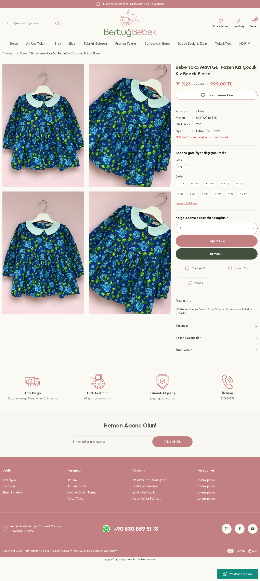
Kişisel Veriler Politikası (146, 517)
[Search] (32, 23)
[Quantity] (217, 246)
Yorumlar (182, 344)
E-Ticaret (121, 578)
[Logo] (129, 23)
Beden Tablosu (186, 221)
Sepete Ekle (217, 259)
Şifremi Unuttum (13, 511)
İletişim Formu (76, 505)
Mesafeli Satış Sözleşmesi (149, 498)
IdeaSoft (109, 578)
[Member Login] (239, 23)
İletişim (72, 498)
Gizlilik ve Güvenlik (144, 505)
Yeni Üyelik (9, 498)
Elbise (200, 111)
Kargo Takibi (75, 517)
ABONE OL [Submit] (172, 460)
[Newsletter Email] (130, 460)
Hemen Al (216, 272)
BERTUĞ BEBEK (207, 118)
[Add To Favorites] (217, 95)
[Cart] (253, 23)
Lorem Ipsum (206, 498)
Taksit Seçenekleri (190, 356)
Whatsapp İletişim (237, 574)
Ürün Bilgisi (184, 320)
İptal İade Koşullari (144, 511)
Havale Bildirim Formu (81, 511)
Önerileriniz (184, 369)
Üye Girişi (8, 505)
